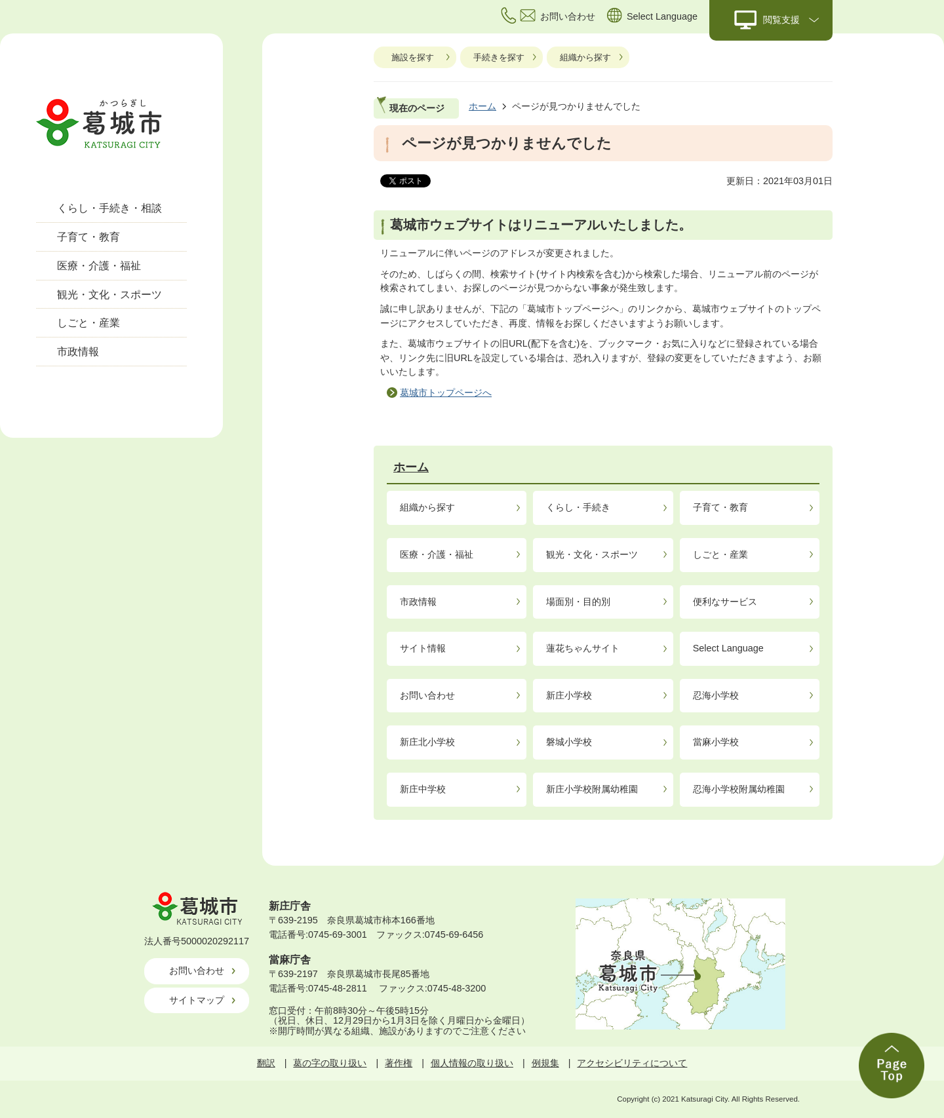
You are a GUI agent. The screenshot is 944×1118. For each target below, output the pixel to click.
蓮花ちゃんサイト (583, 648)
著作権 (398, 1063)
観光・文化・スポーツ (109, 294)
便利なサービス (725, 601)
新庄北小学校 (427, 742)
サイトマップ (196, 1000)
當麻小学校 (716, 742)
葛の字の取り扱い (329, 1063)
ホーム (482, 106)
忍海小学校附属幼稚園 (739, 789)
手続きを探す (498, 57)
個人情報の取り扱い (472, 1063)
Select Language (728, 648)
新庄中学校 (423, 789)
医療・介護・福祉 (99, 265)
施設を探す (412, 57)
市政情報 (78, 351)
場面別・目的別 (578, 601)
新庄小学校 (569, 695)
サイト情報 (423, 648)
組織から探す (585, 57)
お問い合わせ (427, 695)
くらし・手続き (578, 507)
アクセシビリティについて (632, 1063)
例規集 (545, 1063)
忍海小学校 (716, 695)
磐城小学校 (569, 742)
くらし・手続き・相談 (109, 208)
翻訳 (266, 1063)
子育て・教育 (88, 236)
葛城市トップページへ (446, 392)
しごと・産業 (88, 322)
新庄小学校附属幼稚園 (592, 789)
